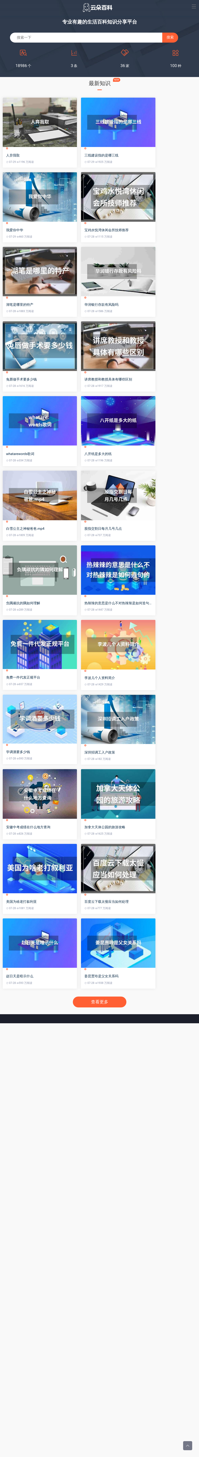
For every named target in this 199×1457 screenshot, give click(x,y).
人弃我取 (13, 168)
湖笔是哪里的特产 (20, 343)
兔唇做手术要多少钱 (22, 431)
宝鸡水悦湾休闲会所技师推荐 (126, 256)
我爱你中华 (15, 256)
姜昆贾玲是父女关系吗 (121, 1130)
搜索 (170, 37)
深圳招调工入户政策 (119, 868)
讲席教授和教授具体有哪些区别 (127, 431)
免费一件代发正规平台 (24, 780)
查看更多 (99, 1155)
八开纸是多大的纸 (117, 518)
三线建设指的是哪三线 (121, 168)
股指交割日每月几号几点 (122, 605)
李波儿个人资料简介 (119, 780)
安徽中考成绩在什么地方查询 (29, 955)
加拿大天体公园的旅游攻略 (124, 955)
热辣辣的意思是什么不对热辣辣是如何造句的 (138, 693)
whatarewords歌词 (21, 518)
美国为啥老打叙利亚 (22, 1042)
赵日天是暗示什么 (20, 1130)
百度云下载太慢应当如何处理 (126, 1042)
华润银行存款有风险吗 (121, 343)
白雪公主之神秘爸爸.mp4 (26, 605)
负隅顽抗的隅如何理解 (24, 693)
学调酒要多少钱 (19, 867)
